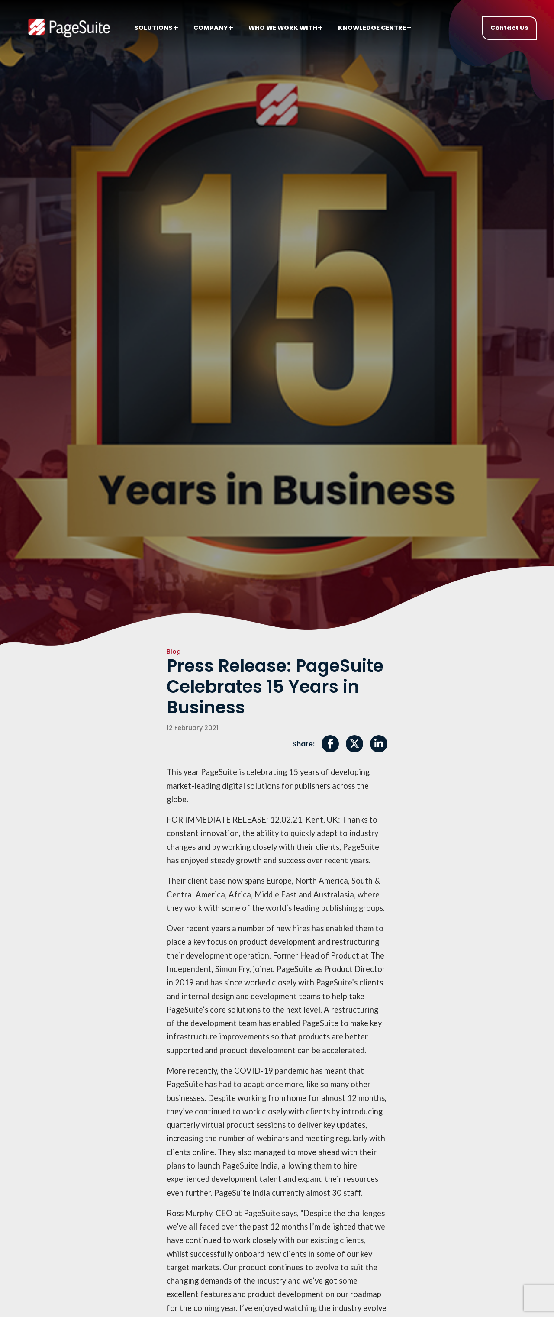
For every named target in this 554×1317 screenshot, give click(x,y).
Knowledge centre (374, 27)
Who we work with (285, 27)
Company (213, 27)
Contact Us (509, 27)
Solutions (156, 27)
